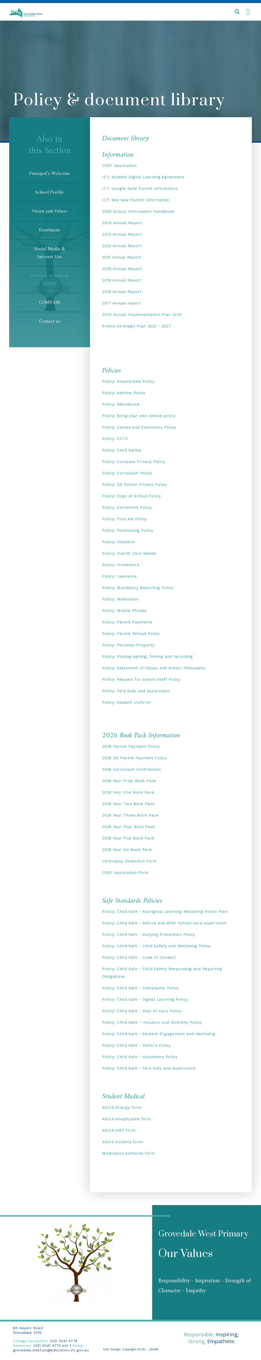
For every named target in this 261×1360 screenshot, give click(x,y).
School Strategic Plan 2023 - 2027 (136, 326)
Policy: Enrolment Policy (127, 507)
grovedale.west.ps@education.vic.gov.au (51, 1350)
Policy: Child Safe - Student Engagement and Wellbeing (158, 1034)
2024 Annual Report (122, 223)
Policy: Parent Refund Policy (131, 633)
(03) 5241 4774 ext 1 (52, 1345)
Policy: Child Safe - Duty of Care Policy (141, 1011)
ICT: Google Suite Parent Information (140, 188)
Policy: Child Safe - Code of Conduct (139, 957)
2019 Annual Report (121, 280)
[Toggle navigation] (248, 12)
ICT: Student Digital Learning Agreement (143, 177)
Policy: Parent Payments (127, 622)
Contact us (49, 321)
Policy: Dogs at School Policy (131, 496)
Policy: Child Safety (121, 450)
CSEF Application (119, 165)
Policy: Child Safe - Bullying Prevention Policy (148, 934)
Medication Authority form (128, 1153)
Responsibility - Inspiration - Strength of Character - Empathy (204, 1286)
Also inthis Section (50, 146)
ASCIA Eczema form (122, 1142)
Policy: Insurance (119, 576)
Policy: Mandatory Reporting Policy (138, 587)
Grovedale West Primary (203, 1234)
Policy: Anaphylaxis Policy (128, 381)
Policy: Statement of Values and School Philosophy (153, 668)
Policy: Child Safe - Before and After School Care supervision (164, 923)
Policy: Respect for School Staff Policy (141, 679)
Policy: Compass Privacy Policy (133, 461)
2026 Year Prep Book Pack (129, 781)
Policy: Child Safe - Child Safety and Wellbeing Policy (156, 946)
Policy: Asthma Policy (124, 393)
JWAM (153, 1349)
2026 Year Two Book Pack (128, 804)
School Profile (49, 192)
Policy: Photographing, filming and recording (147, 656)
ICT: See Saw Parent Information (135, 200)
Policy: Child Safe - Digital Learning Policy (145, 999)
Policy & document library (50, 280)
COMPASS (49, 302)
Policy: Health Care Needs (129, 553)
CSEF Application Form (125, 872)
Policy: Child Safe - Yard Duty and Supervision (148, 1068)
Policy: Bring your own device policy (138, 416)
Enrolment (49, 230)
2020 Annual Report (122, 268)
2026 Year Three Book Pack (130, 815)
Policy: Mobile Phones (124, 610)
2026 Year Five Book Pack (128, 838)
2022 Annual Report (122, 246)
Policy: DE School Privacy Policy (134, 484)
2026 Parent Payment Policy (131, 746)
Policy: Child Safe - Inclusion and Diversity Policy (152, 1022)
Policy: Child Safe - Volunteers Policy (140, 1057)
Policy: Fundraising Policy (127, 530)
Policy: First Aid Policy (124, 519)
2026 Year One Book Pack (128, 792)
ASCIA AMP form (119, 1130)
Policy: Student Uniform (126, 702)
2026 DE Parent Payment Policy (134, 758)
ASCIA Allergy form (121, 1107)
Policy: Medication (120, 599)
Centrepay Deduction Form (129, 861)
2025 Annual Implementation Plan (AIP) (142, 314)
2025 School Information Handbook (138, 211)
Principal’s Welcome (49, 174)
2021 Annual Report (121, 257)
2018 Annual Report (121, 291)
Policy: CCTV (115, 438)
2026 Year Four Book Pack (128, 826)
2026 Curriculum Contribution (131, 769)
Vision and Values (49, 211)
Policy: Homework (120, 565)
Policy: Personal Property (128, 645)
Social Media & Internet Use (49, 253)
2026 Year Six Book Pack (127, 849)
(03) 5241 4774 (63, 1341)
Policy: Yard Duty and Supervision (136, 691)
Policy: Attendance (120, 404)
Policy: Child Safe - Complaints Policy (140, 988)
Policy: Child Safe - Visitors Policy (136, 1045)
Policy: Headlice (118, 542)
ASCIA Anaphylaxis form (126, 1119)
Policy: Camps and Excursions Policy (139, 427)
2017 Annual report (121, 303)
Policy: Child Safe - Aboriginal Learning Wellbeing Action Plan (164, 911)
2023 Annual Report (122, 234)
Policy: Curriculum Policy (127, 473)
